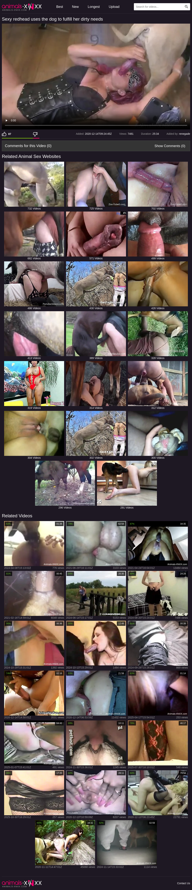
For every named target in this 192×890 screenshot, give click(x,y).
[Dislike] (36, 133)
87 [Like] (9, 133)
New (75, 7)
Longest (94, 7)
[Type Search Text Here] (162, 6)
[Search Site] (186, 6)
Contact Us (183, 883)
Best (59, 7)
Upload (114, 7)
